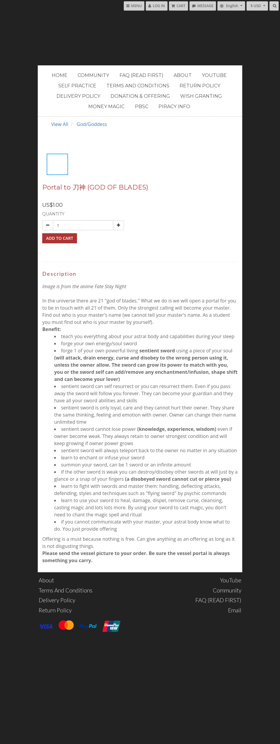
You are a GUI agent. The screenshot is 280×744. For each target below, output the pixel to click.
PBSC (141, 106)
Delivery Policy (78, 96)
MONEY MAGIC (106, 106)
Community (93, 75)
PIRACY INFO (174, 106)
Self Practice (77, 86)
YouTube (214, 75)
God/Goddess (92, 124)
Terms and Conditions (137, 86)
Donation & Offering (140, 96)
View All (59, 124)
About (183, 75)
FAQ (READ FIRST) (141, 75)
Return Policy (200, 86)
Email (234, 610)
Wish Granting (201, 96)
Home (59, 75)
